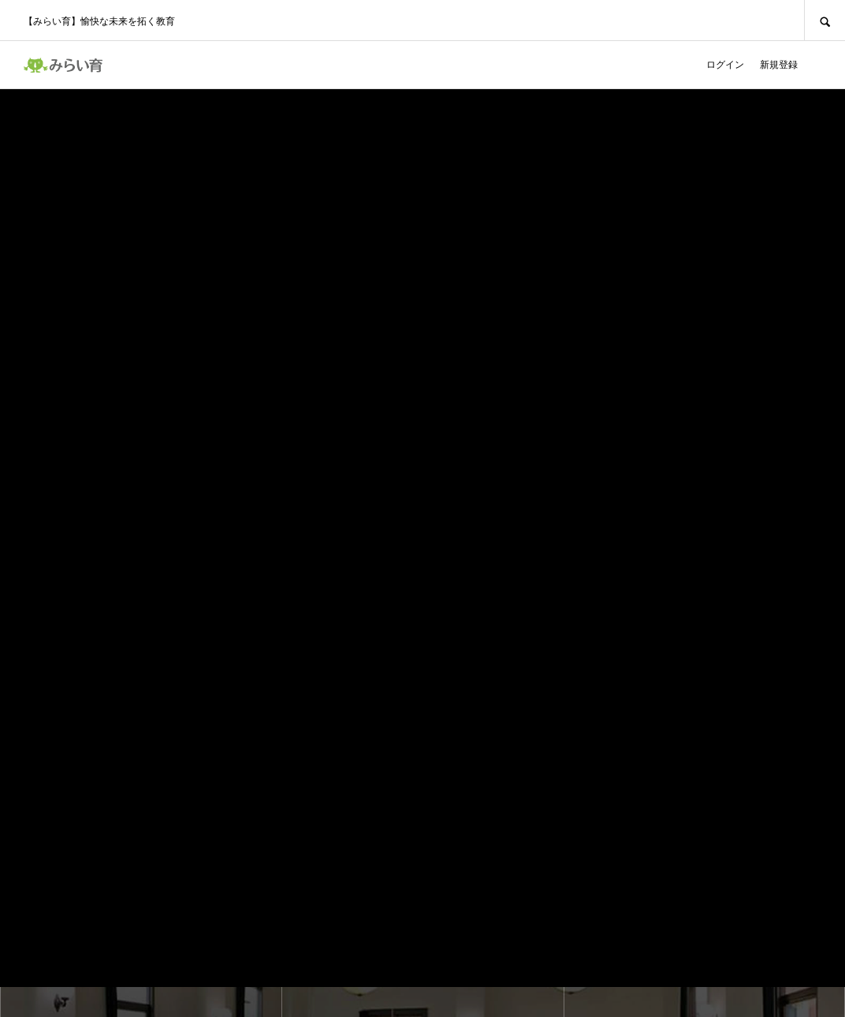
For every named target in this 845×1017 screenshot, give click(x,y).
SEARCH (824, 20)
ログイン (725, 64)
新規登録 (779, 64)
